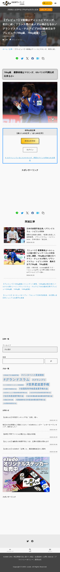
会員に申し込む (45, 9)
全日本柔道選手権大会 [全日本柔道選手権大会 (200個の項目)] (14, 396)
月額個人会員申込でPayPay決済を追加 (23, 10)
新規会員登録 (30, 141)
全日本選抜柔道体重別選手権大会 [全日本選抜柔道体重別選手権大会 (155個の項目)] (40, 396)
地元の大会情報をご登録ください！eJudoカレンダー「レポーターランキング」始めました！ (30, 426)
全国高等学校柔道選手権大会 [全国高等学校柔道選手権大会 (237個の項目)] (34, 389)
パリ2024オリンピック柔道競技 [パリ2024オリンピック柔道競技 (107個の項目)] (14, 385)
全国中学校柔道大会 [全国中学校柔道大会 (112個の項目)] (11, 389)
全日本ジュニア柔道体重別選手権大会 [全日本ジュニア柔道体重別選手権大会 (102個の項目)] (15, 392)
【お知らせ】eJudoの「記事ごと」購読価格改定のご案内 (24, 449)
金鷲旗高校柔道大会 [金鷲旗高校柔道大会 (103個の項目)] (10, 403)
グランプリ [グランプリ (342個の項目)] (40, 379)
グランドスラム (17, 40)
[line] (17, 58)
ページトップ (10, 550)
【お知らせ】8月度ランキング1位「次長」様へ (20, 417)
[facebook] (32, 58)
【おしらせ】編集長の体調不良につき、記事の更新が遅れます (26, 441)
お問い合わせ (48, 557)
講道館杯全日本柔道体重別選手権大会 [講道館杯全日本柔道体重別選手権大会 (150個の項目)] (31, 400)
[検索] (51, 361)
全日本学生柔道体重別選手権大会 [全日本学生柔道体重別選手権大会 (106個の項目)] (41, 392)
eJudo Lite (7, 557)
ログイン (47, 3)
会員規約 (38, 557)
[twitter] (22, 58)
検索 (4, 357)
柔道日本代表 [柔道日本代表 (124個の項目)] (9, 400)
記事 (6, 40)
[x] (27, 58)
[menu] (55, 3)
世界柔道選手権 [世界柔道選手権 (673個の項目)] (39, 384)
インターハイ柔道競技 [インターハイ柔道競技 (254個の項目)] (33, 375)
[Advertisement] (30, 191)
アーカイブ (7, 345)
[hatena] (38, 58)
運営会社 (38, 560)
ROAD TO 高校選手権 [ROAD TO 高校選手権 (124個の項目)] (12, 375)
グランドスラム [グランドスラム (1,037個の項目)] (18, 379)
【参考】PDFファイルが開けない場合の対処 (19, 434)
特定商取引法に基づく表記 (23, 557)
